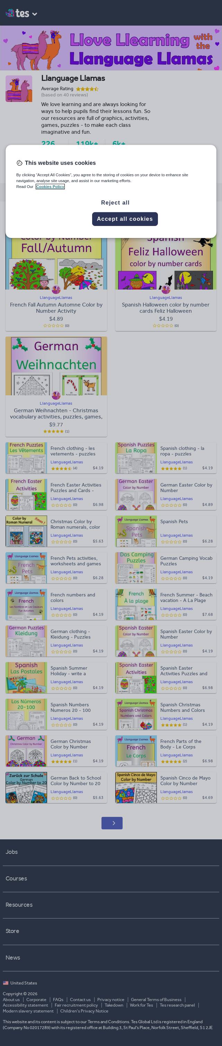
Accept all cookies (125, 219)
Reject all (115, 203)
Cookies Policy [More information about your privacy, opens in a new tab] (50, 187)
